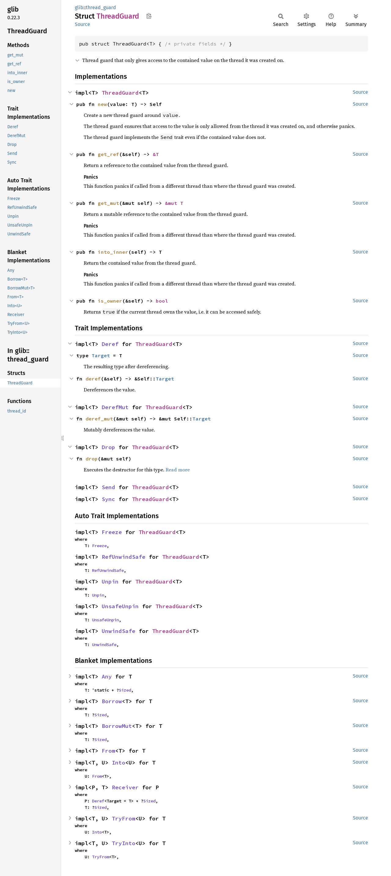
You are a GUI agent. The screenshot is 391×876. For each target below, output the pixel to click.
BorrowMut (117, 725)
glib (79, 7)
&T (156, 154)
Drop (108, 447)
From (108, 750)
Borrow (112, 701)
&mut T (174, 203)
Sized (125, 690)
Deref (110, 343)
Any (107, 676)
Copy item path (149, 16)
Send (108, 487)
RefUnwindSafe (123, 556)
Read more (178, 469)
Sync (108, 499)
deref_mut (99, 419)
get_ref (108, 154)
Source (82, 24)
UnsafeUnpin (120, 606)
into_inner (113, 252)
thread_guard (101, 7)
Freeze (112, 532)
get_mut (108, 203)
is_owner (110, 301)
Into (118, 762)
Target (101, 355)
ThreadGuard (120, 92)
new (102, 104)
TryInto (123, 843)
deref (93, 379)
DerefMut (115, 407)
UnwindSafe (118, 630)
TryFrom (123, 818)
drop (92, 459)
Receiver (125, 787)
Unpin (110, 581)
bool (162, 301)
